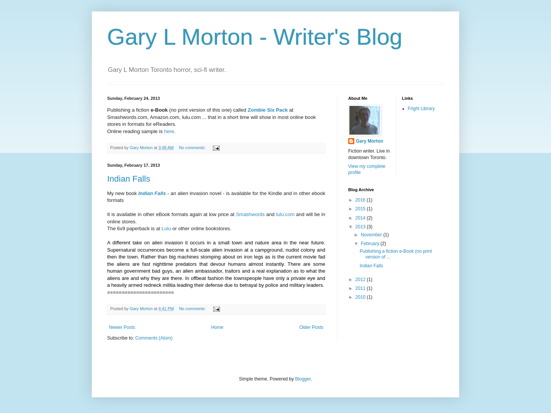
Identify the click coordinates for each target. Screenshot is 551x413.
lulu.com (285, 214)
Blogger (303, 379)
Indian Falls (128, 179)
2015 (361, 208)
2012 (361, 279)
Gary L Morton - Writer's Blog (255, 37)
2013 (361, 226)
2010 (361, 297)
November (372, 234)
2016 (361, 200)
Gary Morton (369, 141)
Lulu (166, 228)
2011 (361, 288)
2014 (361, 218)
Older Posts (311, 327)
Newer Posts (122, 327)
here (168, 131)
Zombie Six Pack (268, 110)
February (370, 243)
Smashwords (250, 214)
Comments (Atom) (153, 338)
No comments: (193, 147)
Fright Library (421, 108)
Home (217, 327)
